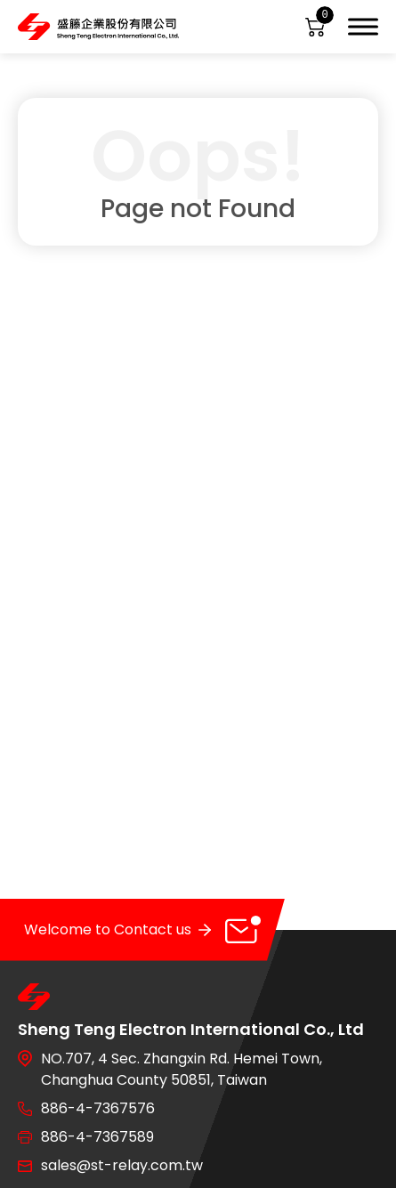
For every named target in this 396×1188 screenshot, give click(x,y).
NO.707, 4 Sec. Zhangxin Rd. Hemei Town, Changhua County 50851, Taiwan (181, 1069)
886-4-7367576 (98, 1108)
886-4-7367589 (97, 1137)
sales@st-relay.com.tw (122, 1165)
